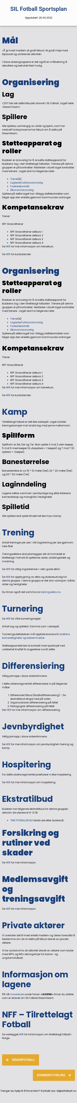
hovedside (17, 994)
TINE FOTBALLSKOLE (21, 820)
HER (8, 246)
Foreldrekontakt (19, 186)
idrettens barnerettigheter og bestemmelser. (36, 636)
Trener (14, 179)
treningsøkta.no (51, 592)
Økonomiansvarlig (22, 190)
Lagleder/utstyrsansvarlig (26, 182)
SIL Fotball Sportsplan (38, 9)
